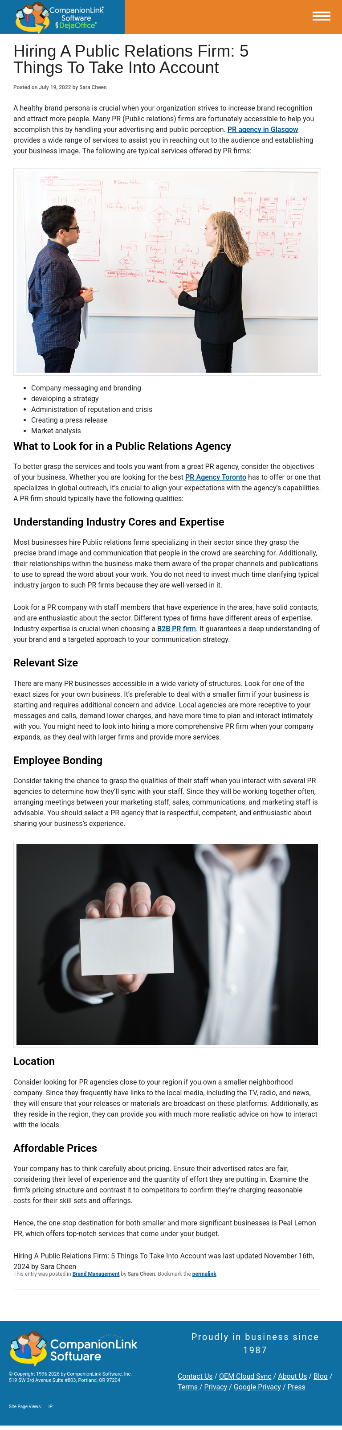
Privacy (216, 1387)
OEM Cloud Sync (245, 1376)
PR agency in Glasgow (263, 129)
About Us (292, 1376)
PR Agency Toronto (215, 477)
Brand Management (96, 1274)
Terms (188, 1387)
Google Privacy (257, 1387)
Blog (321, 1376)
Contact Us (195, 1376)
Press (296, 1387)
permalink (204, 1274)
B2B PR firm (176, 629)
